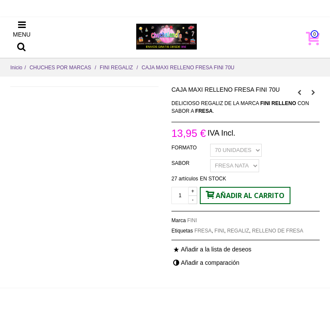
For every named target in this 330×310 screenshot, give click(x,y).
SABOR (181, 163)
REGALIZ (238, 231)
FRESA (202, 231)
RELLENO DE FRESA (277, 231)
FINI (192, 220)
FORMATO (184, 148)
